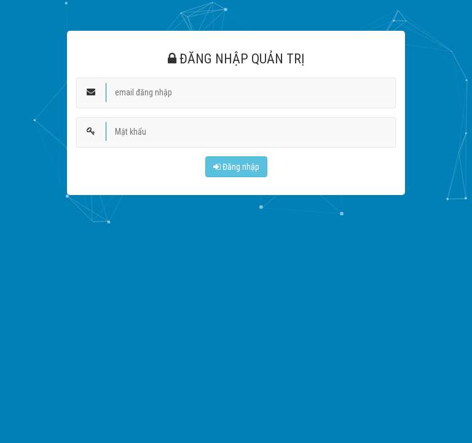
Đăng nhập (236, 167)
